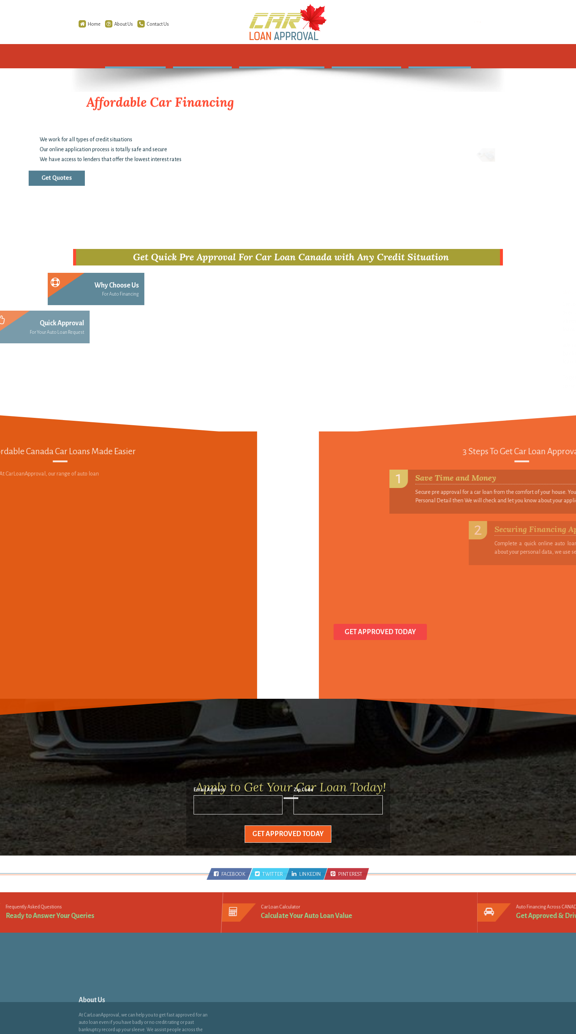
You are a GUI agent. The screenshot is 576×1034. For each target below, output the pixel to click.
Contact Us (142, 24)
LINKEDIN (306, 873)
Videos (239, 990)
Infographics (245, 980)
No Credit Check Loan (328, 970)
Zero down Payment (327, 980)
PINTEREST (347, 873)
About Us (108, 24)
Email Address (209, 792)
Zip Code (303, 792)
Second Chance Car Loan (331, 959)
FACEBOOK (229, 873)
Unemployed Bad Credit (330, 990)
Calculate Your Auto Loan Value (307, 914)
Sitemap (241, 959)
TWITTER (269, 873)
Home (79, 24)
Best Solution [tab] (124, 361)
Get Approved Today (288, 834)
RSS (235, 970)
